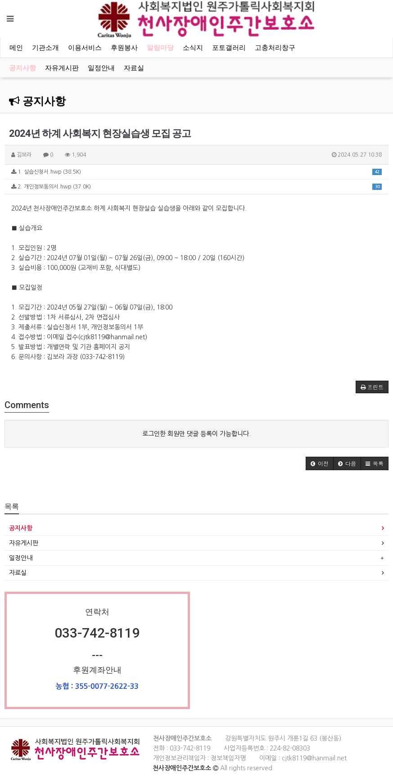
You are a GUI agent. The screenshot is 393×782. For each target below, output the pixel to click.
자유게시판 (62, 68)
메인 (16, 48)
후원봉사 (124, 48)
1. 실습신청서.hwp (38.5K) (196, 172)
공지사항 (22, 68)
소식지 (193, 48)
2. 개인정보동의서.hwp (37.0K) (196, 186)
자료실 (134, 68)
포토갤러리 (229, 48)
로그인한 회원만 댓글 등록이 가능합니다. (196, 434)
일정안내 (101, 68)
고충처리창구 (275, 48)
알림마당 (160, 48)
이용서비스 (85, 48)
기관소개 (45, 48)
